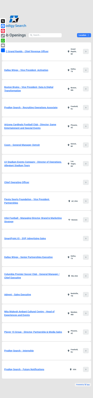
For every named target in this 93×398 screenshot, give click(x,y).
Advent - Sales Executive (17, 294)
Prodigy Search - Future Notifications (24, 369)
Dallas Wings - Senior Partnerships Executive (28, 257)
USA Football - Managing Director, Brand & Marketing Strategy (33, 220)
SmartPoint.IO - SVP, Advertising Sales (25, 238)
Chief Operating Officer (16, 182)
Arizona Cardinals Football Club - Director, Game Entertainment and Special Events (30, 126)
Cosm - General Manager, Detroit (22, 144)
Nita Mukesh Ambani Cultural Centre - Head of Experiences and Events (29, 313)
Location (84, 35)
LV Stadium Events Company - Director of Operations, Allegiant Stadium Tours (33, 163)
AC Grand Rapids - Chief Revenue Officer (26, 51)
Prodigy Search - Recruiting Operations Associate (31, 107)
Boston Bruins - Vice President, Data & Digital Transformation (28, 89)
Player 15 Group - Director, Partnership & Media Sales (33, 331)
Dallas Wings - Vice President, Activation (26, 70)
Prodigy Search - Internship (19, 350)
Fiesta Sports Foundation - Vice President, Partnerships (27, 201)
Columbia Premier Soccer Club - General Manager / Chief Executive (31, 276)
